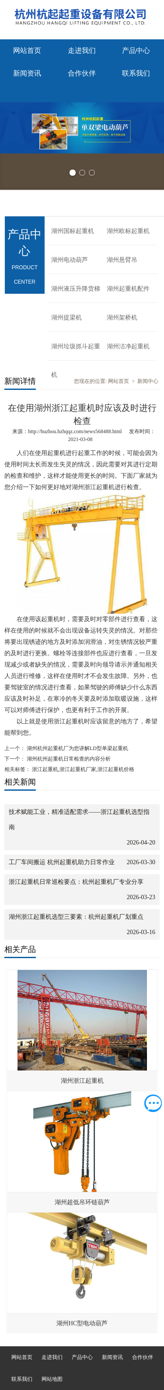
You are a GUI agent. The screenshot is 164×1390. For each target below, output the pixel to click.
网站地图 (52, 1379)
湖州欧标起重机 (128, 231)
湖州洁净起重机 (128, 346)
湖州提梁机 (66, 317)
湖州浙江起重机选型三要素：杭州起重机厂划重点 (76, 917)
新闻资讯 (27, 73)
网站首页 (27, 50)
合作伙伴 (82, 73)
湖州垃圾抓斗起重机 (75, 352)
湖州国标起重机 (72, 231)
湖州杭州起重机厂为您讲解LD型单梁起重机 (76, 748)
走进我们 (82, 50)
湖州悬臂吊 (122, 260)
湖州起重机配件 (128, 288)
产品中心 (136, 50)
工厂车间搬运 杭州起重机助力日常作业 (62, 862)
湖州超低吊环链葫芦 (82, 1202)
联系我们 (136, 73)
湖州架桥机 (122, 317)
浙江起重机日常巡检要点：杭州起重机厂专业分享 (76, 882)
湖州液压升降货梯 (75, 288)
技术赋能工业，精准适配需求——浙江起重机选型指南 (79, 820)
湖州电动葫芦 (69, 260)
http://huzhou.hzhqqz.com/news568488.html (75, 431)
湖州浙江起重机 (82, 1080)
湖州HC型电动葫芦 (82, 1323)
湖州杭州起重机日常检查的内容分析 (68, 759)
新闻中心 (147, 381)
